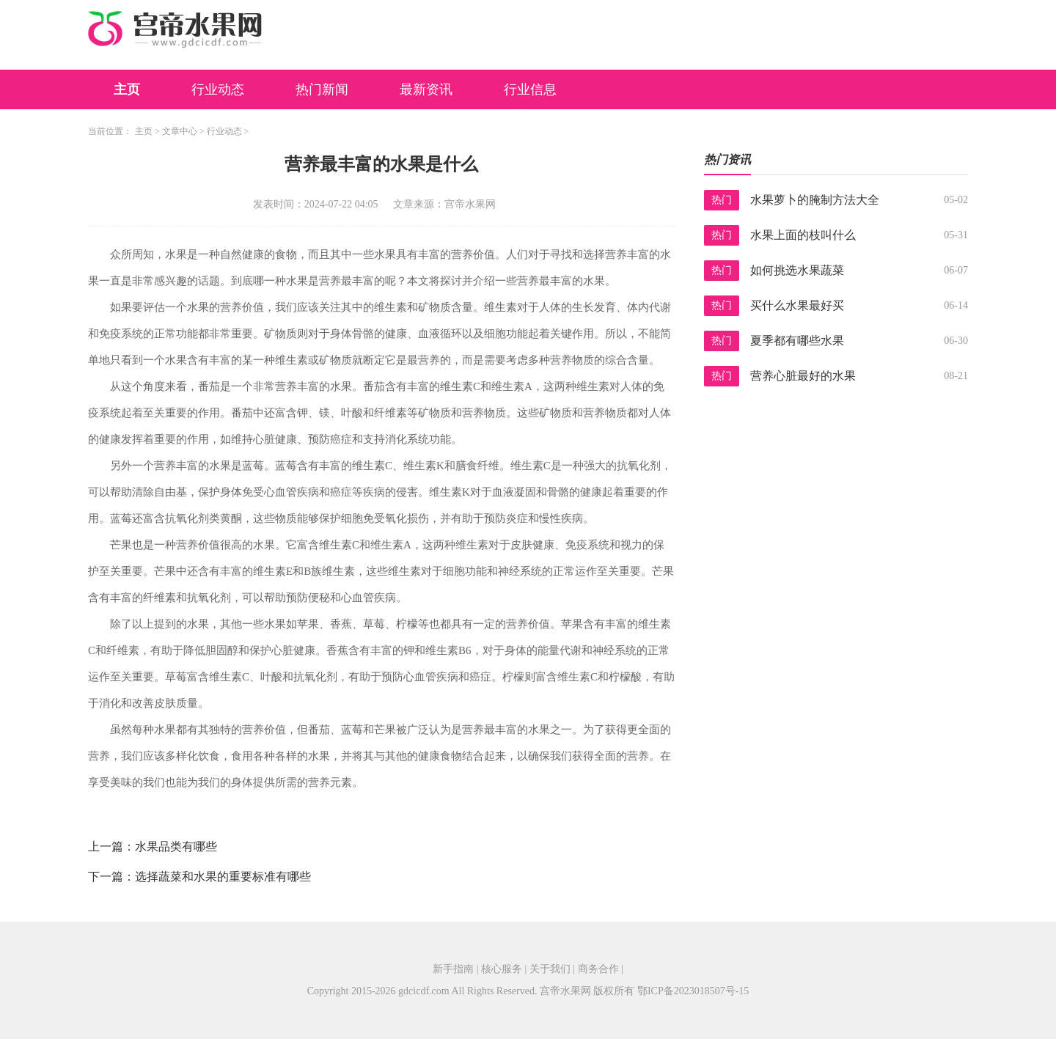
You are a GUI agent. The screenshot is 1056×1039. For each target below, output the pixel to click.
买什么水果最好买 (797, 305)
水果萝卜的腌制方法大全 (814, 200)
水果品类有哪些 (176, 846)
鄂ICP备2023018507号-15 (693, 990)
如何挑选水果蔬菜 (797, 270)
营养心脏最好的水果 (803, 376)
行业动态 (217, 89)
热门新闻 (322, 89)
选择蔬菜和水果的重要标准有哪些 (223, 876)
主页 (127, 89)
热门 (721, 199)
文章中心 (179, 131)
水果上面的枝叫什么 (803, 235)
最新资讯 (426, 89)
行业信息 (530, 89)
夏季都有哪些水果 (797, 340)
